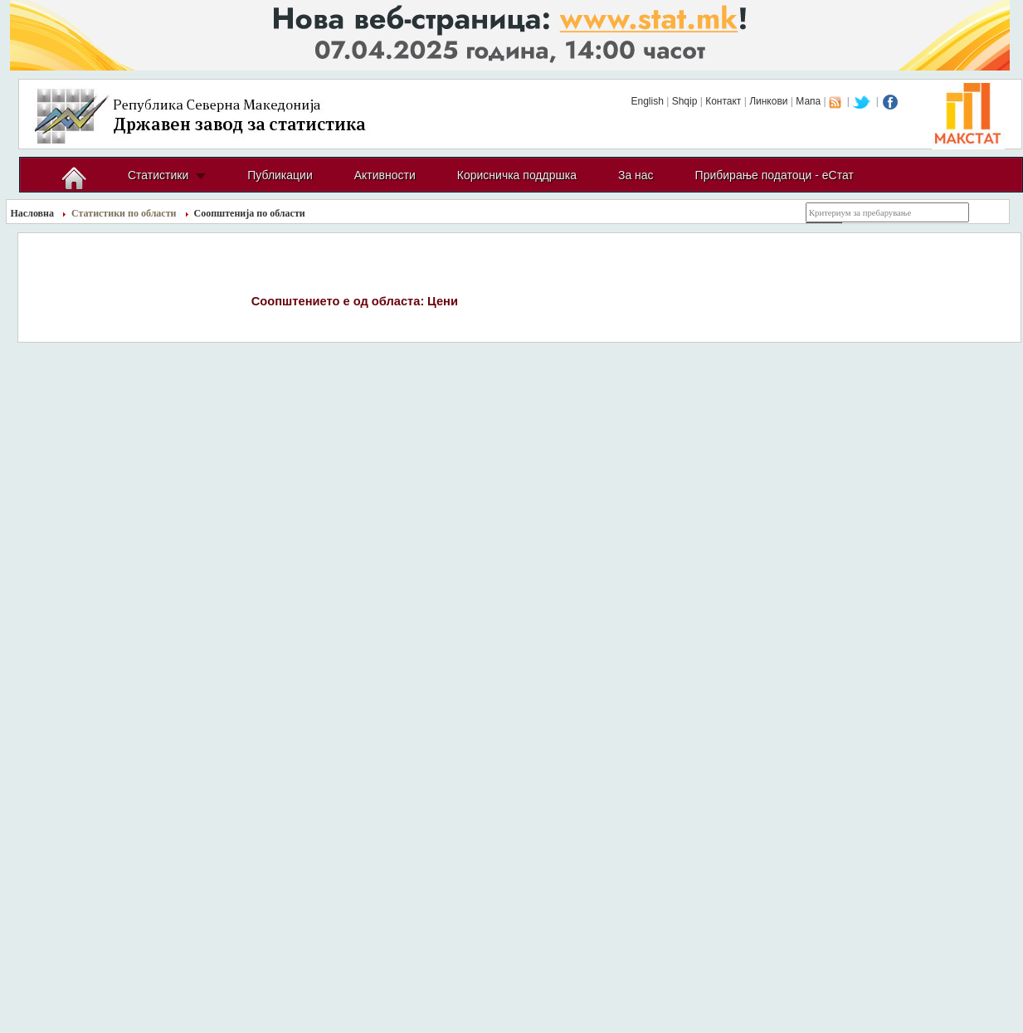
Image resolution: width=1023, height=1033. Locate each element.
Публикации (279, 175)
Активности (385, 175)
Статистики (158, 175)
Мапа (808, 101)
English (647, 101)
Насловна (33, 213)
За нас (636, 175)
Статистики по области (124, 213)
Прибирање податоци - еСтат (774, 175)
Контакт (723, 101)
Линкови (768, 101)
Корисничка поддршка (517, 175)
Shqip (685, 101)
